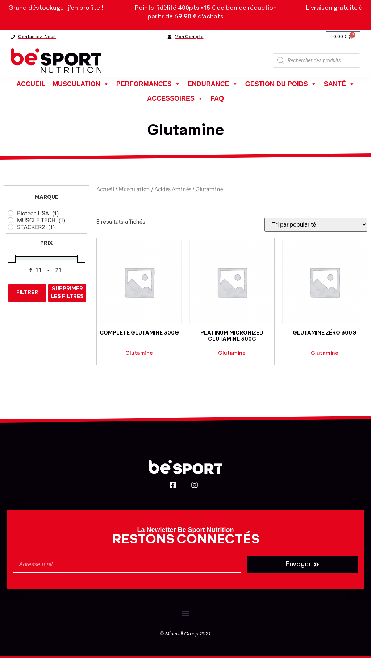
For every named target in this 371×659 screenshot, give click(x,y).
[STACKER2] (10, 228)
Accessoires (175, 99)
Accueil (30, 84)
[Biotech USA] (10, 214)
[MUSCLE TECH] (10, 221)
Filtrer (27, 293)
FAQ (217, 99)
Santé (339, 84)
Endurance (213, 84)
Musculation (81, 84)
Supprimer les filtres (67, 293)
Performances (148, 84)
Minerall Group (182, 634)
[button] (186, 614)
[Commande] (315, 225)
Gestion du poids (281, 84)
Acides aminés (172, 190)
